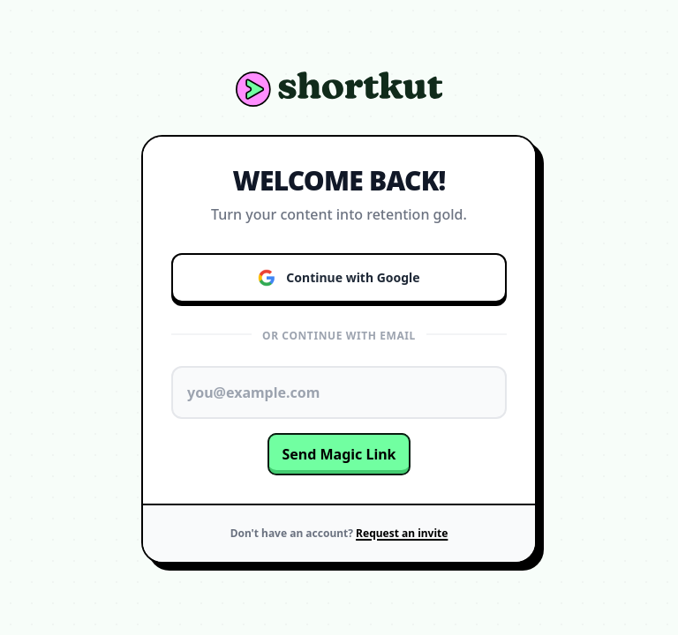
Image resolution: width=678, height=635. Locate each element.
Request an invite (402, 533)
